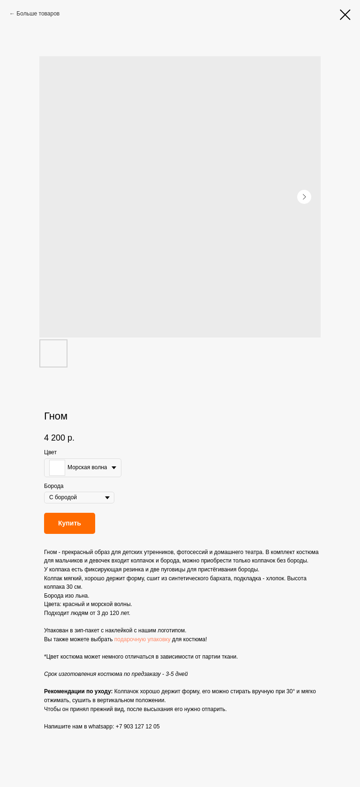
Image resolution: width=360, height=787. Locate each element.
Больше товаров (38, 13)
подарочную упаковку (142, 639)
